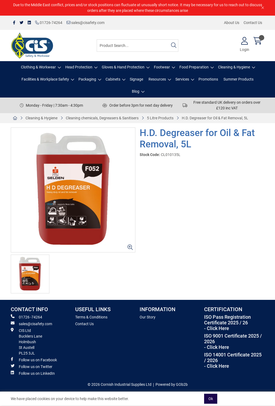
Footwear (162, 67)
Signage (136, 79)
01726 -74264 (26, 316)
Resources (157, 79)
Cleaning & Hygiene (234, 67)
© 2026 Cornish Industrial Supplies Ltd (119, 384)
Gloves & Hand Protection (123, 67)
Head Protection (78, 67)
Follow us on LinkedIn (33, 373)
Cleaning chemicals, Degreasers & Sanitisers (102, 118)
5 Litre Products (160, 118)
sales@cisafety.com (85, 22)
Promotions (208, 79)
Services (182, 79)
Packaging (87, 79)
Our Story (147, 317)
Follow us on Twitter (31, 366)
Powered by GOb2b (171, 384)
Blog (135, 91)
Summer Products (238, 79)
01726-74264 (48, 22)
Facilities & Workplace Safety (45, 79)
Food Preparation (194, 67)
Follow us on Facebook (34, 359)
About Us (231, 22)
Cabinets (113, 79)
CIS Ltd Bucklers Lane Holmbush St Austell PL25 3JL (26, 341)
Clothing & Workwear (38, 67)
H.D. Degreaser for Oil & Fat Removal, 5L (215, 118)
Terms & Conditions (91, 317)
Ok (210, 399)
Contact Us (253, 22)
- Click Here (216, 328)
